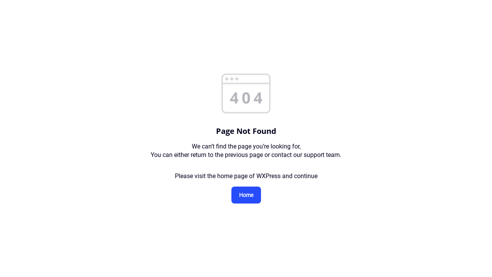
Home (246, 195)
